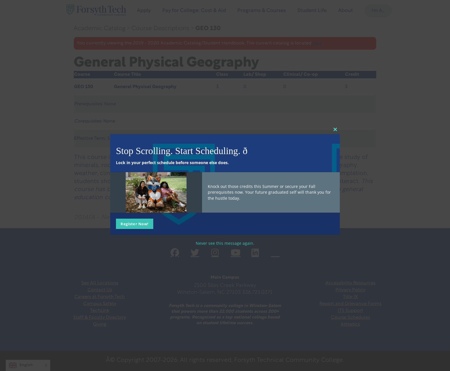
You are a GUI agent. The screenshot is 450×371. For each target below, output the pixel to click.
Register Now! (135, 223)
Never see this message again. (225, 243)
